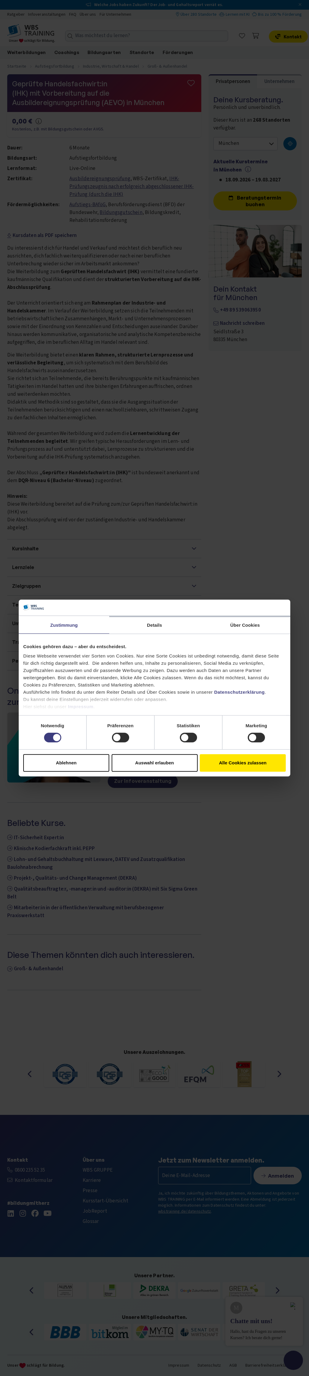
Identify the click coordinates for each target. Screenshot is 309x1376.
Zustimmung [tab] (64, 625)
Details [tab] (154, 625)
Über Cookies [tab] (245, 625)
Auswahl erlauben (154, 762)
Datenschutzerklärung (239, 692)
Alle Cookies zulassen (243, 762)
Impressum (81, 706)
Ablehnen (66, 762)
